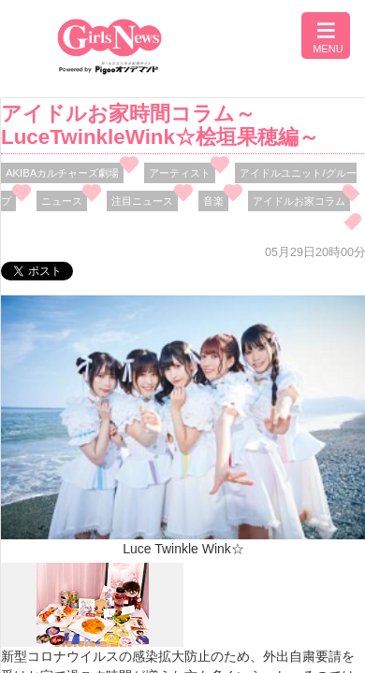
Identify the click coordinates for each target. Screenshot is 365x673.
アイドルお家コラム (299, 201)
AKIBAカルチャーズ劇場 (62, 173)
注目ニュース (142, 201)
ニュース (61, 201)
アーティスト (180, 173)
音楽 (213, 201)
